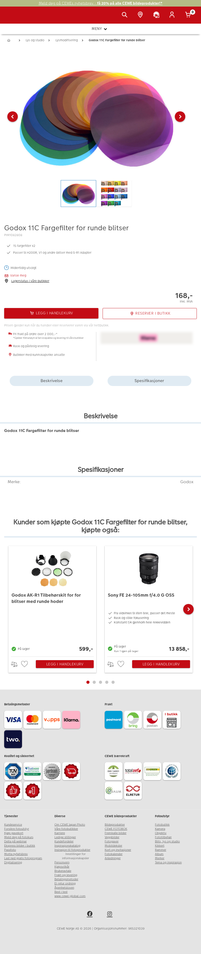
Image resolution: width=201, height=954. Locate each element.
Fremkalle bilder (115, 833)
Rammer (160, 850)
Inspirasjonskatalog (67, 846)
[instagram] (110, 914)
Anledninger (113, 858)
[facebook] (90, 914)
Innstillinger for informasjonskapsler (75, 856)
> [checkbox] (16, 664)
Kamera (160, 829)
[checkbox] (25, 664)
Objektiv (160, 833)
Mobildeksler (113, 846)
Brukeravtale (62, 871)
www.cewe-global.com (70, 896)
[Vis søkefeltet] (125, 15)
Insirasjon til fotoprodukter (72, 850)
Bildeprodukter (115, 825)
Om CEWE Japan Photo (69, 825)
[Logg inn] (173, 15)
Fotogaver (112, 841)
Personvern (61, 862)
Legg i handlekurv (64, 664)
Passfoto (10, 850)
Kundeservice (13, 825)
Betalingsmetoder (66, 879)
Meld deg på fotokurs (18, 837)
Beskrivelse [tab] (52, 381)
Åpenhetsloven (64, 888)
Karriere (59, 833)
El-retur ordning (65, 883)
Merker (159, 858)
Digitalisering (13, 862)
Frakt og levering (65, 875)
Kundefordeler (64, 841)
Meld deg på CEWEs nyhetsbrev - (101, 3)
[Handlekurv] (189, 15)
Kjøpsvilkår (61, 867)
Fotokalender (113, 854)
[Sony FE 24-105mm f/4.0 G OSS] (149, 600)
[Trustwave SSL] (33, 772)
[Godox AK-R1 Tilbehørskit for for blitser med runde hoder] (52, 600)
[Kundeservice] (157, 15)
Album (159, 854)
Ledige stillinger (65, 837)
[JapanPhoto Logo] (15, 17)
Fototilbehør (163, 837)
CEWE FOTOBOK (116, 829)
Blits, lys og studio (167, 841)
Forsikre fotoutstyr (16, 829)
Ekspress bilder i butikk (19, 846)
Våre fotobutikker (66, 829)
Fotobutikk (162, 825)
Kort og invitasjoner (118, 850)
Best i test (61, 892)
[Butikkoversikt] (141, 15)
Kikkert (159, 846)
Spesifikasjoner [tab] (149, 381)
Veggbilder (112, 837)
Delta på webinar (15, 841)
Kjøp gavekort (13, 833)
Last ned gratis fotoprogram (23, 858)
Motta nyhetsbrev (16, 854)
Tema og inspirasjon (168, 862)
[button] (12, 116)
